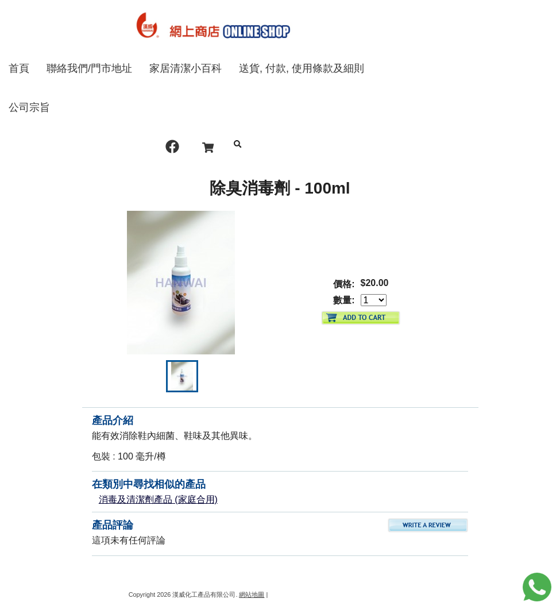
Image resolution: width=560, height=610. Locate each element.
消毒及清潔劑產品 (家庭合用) (158, 499)
